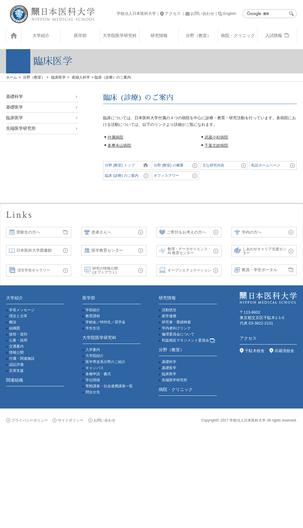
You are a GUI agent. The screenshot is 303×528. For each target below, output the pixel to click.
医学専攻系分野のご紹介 (105, 362)
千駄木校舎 (252, 350)
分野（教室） (198, 35)
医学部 (80, 35)
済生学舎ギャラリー (29, 270)
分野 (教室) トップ (120, 165)
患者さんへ (97, 232)
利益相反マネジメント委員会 (188, 340)
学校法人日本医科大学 (136, 13)
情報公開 (16, 352)
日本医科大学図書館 (30, 250)
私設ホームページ (265, 165)
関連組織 (14, 380)
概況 (12, 322)
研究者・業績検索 (176, 322)
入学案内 (92, 350)
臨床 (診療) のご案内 (121, 175)
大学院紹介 (94, 356)
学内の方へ (247, 232)
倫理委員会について (178, 334)
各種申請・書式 (98, 374)
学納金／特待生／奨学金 (105, 322)
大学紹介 (40, 35)
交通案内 (16, 346)
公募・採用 (18, 340)
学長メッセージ (22, 310)
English (227, 13)
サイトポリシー (67, 420)
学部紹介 (92, 310)
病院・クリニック (238, 35)
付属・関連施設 (22, 358)
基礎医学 (14, 107)
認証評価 (16, 364)
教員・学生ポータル (255, 270)
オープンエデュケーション (185, 270)
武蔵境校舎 (281, 350)
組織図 (14, 328)
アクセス (170, 13)
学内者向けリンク (176, 328)
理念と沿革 (18, 316)
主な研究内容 (213, 165)
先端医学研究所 (21, 128)
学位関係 (92, 380)
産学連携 (169, 316)
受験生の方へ (24, 232)
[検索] (268, 13)
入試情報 (277, 35)
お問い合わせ (199, 13)
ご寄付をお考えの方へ (182, 232)
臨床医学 (58, 77)
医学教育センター (103, 250)
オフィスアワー (166, 175)
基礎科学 (14, 96)
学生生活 (92, 328)
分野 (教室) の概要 (169, 165)
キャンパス (94, 368)
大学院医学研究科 (120, 35)
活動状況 (169, 310)
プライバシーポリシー (27, 420)
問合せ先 (92, 392)
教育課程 (92, 316)
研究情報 (159, 35)
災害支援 (16, 370)
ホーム (11, 77)
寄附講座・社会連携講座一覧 (109, 386)
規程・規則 (18, 334)
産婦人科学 (81, 77)
